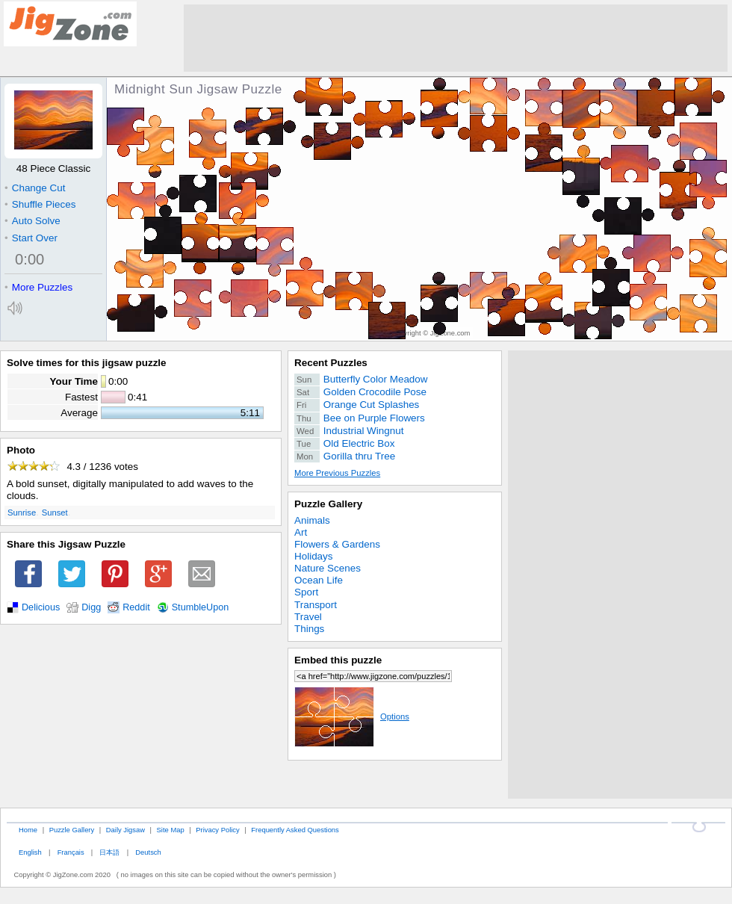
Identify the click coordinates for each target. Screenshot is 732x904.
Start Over (31, 238)
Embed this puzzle (338, 660)
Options (351, 716)
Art (300, 532)
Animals (312, 520)
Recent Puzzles (330, 362)
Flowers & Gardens (337, 544)
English (30, 852)
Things (309, 628)
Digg (91, 607)
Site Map (170, 830)
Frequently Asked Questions (294, 830)
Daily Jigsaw (125, 830)
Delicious (41, 607)
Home (28, 830)
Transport (315, 604)
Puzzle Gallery (328, 504)
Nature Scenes (327, 568)
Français (71, 852)
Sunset (55, 512)
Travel (308, 616)
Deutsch (148, 852)
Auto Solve (32, 220)
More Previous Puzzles (337, 472)
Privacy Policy (217, 830)
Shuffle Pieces (39, 204)
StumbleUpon (200, 607)
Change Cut (34, 188)
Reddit (136, 607)
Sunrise (21, 512)
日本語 (109, 852)
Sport (306, 592)
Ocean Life (318, 580)
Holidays (313, 556)
